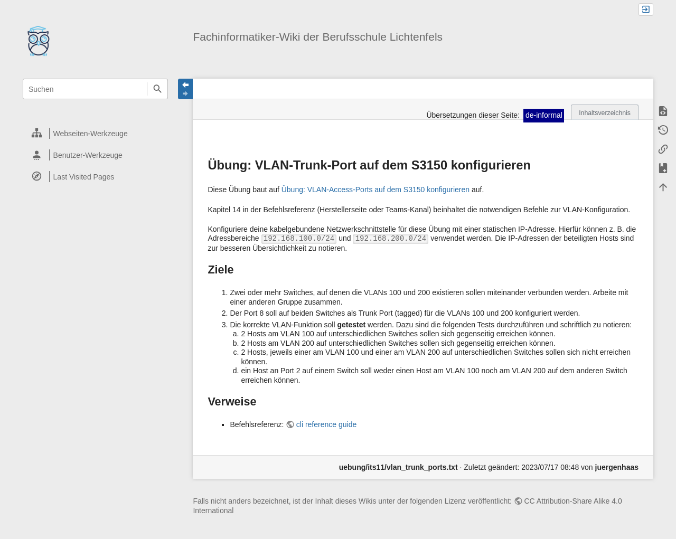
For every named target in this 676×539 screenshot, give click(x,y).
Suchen (157, 89)
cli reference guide (326, 424)
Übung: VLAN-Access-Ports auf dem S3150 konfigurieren (375, 189)
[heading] (96, 133)
